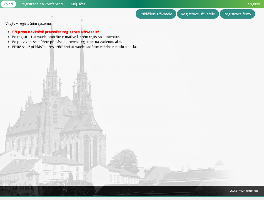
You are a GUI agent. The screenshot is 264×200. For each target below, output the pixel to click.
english (254, 3)
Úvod (8, 3)
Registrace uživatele (198, 13)
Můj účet (78, 3)
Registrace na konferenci (42, 3)
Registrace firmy (237, 13)
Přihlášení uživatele (156, 13)
